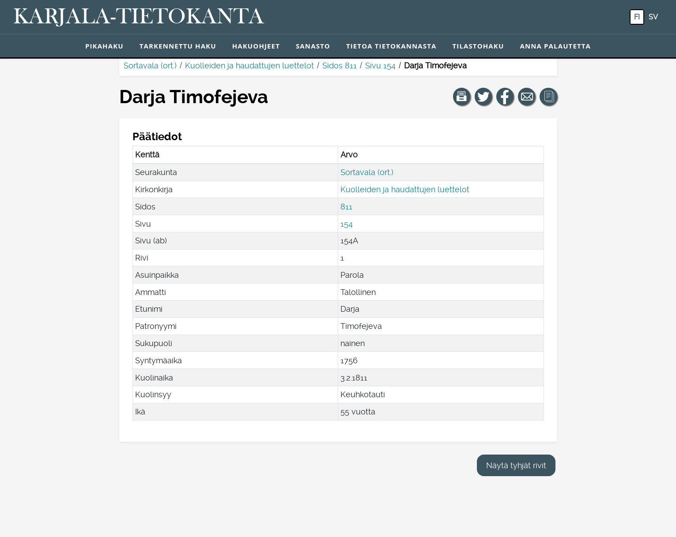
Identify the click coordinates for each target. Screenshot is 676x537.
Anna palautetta (555, 45)
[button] (462, 96)
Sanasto (313, 45)
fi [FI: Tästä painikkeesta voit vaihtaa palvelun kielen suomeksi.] (637, 17)
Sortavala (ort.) (150, 65)
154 (346, 223)
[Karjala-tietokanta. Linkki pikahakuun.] (138, 17)
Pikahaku (104, 45)
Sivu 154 (380, 65)
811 (346, 206)
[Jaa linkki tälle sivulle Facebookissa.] (505, 96)
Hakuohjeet (256, 45)
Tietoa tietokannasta (391, 45)
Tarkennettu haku (178, 45)
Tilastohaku (478, 45)
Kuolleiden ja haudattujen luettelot (249, 65)
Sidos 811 (339, 65)
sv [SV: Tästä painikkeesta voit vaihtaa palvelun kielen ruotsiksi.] (653, 17)
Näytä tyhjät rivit (516, 465)
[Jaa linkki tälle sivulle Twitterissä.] (483, 96)
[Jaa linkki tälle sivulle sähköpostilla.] (527, 96)
